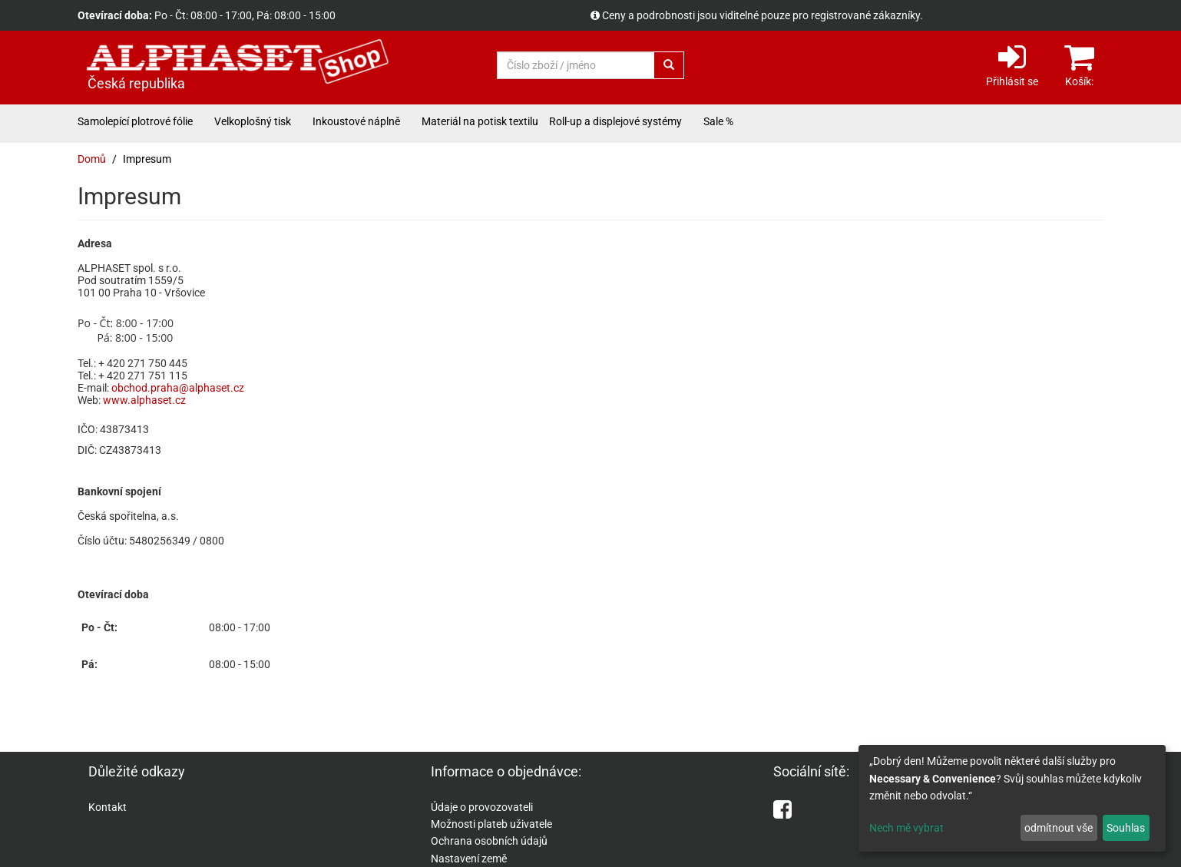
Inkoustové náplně (356, 121)
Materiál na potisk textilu (480, 121)
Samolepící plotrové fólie (135, 121)
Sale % (718, 121)
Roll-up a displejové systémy (615, 121)
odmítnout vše (1058, 828)
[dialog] (1012, 798)
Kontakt (107, 807)
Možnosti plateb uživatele (491, 824)
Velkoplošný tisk (252, 121)
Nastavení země (469, 858)
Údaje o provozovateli (482, 807)
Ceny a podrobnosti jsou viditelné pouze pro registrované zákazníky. (762, 15)
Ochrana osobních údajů (489, 841)
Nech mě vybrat (906, 828)
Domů (92, 159)
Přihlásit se (1012, 64)
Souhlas (1126, 828)
